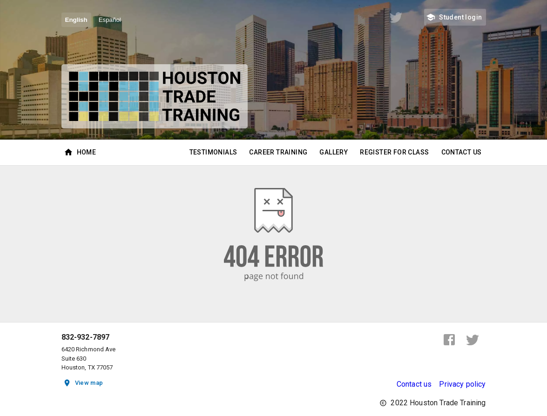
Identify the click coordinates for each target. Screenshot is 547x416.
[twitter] (472, 339)
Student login (455, 17)
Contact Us (462, 152)
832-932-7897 (85, 337)
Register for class (394, 152)
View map (83, 383)
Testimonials (213, 152)
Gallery (333, 152)
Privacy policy (462, 384)
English (76, 20)
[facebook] (449, 339)
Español (110, 20)
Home (81, 152)
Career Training (278, 152)
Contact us (414, 384)
